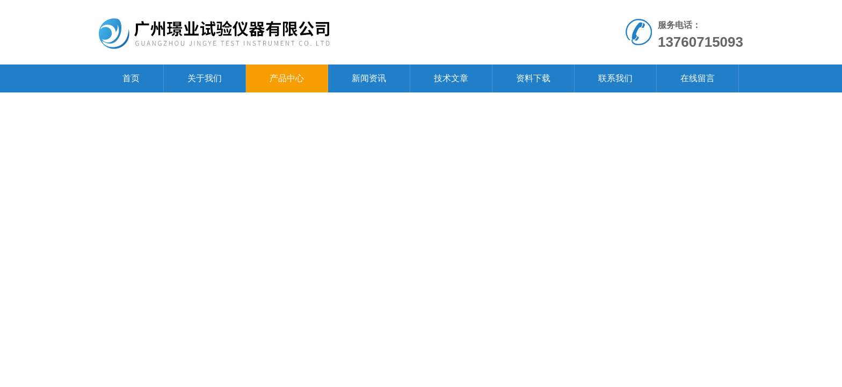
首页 (131, 78)
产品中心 (287, 78)
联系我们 (615, 78)
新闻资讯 (369, 78)
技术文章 (451, 78)
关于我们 (204, 78)
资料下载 (533, 78)
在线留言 (697, 78)
